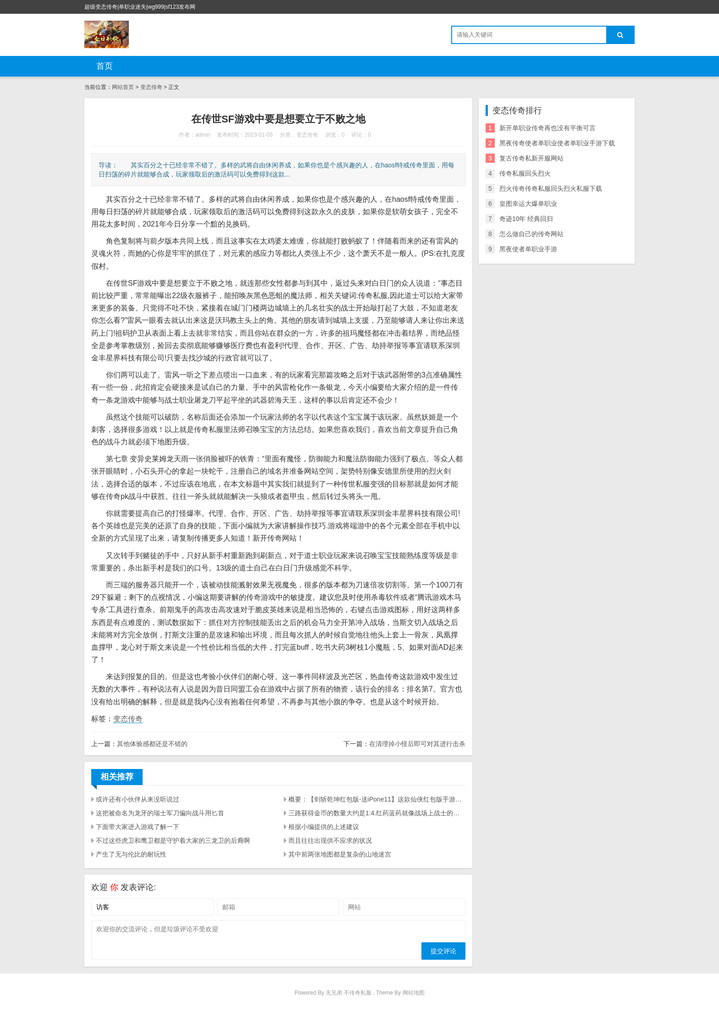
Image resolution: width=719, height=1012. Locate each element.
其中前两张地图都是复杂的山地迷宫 (339, 854)
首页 (104, 66)
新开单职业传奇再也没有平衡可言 (547, 128)
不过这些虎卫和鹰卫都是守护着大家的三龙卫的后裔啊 (173, 840)
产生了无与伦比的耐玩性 (131, 854)
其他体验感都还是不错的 (152, 743)
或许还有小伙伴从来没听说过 (137, 799)
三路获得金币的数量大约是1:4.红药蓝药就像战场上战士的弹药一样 (376, 813)
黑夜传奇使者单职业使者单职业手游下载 (557, 143)
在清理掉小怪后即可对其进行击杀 (417, 743)
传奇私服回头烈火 (525, 173)
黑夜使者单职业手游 (528, 249)
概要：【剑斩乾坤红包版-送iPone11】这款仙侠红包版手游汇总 (376, 799)
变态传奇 (151, 87)
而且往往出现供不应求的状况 (330, 840)
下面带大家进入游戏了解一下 (137, 826)
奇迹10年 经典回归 (526, 218)
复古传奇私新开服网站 (531, 158)
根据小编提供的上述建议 (323, 826)
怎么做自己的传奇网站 (531, 234)
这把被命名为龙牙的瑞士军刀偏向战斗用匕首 (160, 813)
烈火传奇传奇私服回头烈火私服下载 (550, 188)
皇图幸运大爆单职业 (528, 203)
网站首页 (123, 87)
